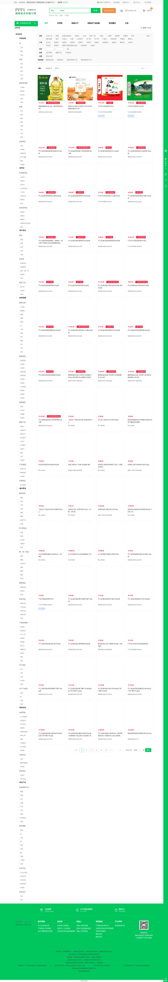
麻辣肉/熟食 (24, 732)
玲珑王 (77, 36)
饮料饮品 (22, 771)
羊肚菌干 (23, 445)
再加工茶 (22, 282)
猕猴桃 (22, 311)
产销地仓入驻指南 (44, 928)
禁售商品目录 (120, 925)
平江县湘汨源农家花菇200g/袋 (78, 285)
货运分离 (49, 56)
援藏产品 (59, 52)
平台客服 (148, 2)
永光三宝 (49, 36)
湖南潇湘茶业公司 (133, 739)
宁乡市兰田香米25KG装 (136, 106)
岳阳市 (88, 42)
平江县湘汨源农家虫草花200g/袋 (49, 644)
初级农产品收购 (94, 23)
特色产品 (22, 782)
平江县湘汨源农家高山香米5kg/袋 (49, 196)
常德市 (96, 42)
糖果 (21, 739)
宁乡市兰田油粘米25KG (106, 106)
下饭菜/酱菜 (23, 623)
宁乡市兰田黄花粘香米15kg (137, 240)
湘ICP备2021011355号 (74, 960)
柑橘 (21, 318)
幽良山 (130, 39)
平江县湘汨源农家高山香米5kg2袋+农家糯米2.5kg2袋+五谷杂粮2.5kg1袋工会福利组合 (80, 735)
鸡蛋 (21, 532)
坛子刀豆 (23, 634)
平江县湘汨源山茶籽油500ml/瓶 (138, 285)
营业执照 (100, 963)
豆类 (20, 59)
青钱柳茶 (23, 267)
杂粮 (20, 107)
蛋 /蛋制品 (23, 528)
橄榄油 (22, 219)
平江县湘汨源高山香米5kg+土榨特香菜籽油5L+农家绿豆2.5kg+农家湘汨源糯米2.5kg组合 (110, 735)
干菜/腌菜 (22, 464)
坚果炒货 (23, 720)
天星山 (64, 39)
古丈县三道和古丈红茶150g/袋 (108, 420)
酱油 (21, 830)
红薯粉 (22, 149)
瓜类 (21, 329)
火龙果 (22, 307)
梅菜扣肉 (23, 587)
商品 (52, 10)
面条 (21, 161)
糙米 (21, 122)
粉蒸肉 (22, 591)
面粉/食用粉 (23, 83)
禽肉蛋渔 (22, 488)
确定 (148, 750)
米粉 (21, 146)
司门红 (96, 39)
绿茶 (21, 243)
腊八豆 (22, 645)
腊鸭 (21, 571)
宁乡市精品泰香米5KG (46, 599)
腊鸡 (21, 567)
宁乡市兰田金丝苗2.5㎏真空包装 (109, 196)
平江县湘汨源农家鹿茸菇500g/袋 (109, 240)
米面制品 (22, 141)
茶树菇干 (23, 430)
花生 (21, 130)
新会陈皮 (23, 818)
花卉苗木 (22, 892)
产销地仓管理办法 (102, 925)
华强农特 (113, 39)
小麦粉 (22, 87)
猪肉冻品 (23, 603)
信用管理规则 (100, 931)
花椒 (21, 856)
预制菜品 (22, 583)
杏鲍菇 (22, 414)
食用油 (21, 168)
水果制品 (22, 481)
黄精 (21, 814)
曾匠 (57, 39)
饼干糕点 (23, 724)
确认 (68, 49)
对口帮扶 (49, 52)
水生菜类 (23, 387)
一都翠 (109, 36)
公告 (126, 23)
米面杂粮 (22, 38)
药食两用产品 (24, 787)
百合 (21, 810)
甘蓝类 (22, 368)
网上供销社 (71, 425)
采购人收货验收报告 (83, 928)
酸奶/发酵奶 (24, 763)
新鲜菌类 (22, 402)
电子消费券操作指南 (45, 931)
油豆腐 (22, 680)
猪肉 (21, 497)
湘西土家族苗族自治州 (69, 45)
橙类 (21, 322)
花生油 (22, 184)
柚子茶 (22, 287)
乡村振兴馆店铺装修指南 (66, 931)
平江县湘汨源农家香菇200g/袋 (48, 285)
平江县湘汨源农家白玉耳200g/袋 (139, 599)
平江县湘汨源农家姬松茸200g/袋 (79, 240)
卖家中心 (126, 2)
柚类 (21, 333)
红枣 (21, 806)
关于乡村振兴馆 (43, 925)
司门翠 (88, 39)
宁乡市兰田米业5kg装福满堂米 (138, 644)
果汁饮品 (23, 779)
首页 (46, 23)
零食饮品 (22, 707)
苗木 (21, 900)
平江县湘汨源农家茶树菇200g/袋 (79, 644)
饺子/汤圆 (23, 157)
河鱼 (21, 693)
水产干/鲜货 (23, 689)
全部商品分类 (25, 23)
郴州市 (122, 42)
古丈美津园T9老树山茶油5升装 (108, 554)
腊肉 (61, 15)
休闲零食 (22, 712)
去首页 (59, 2)
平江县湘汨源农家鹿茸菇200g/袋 (139, 330)
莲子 (21, 799)
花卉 (21, 896)
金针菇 (22, 410)
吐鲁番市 (84, 45)
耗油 (21, 849)
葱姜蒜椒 (23, 372)
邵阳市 (80, 42)
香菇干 (22, 426)
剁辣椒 (22, 638)
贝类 (21, 700)
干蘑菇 (66, 15)
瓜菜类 (22, 383)
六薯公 (104, 39)
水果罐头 (23, 743)
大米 (21, 47)
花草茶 (21, 259)
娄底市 (56, 45)
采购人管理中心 (104, 2)
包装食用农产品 (72, 60)
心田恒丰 (80, 39)
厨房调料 (22, 826)
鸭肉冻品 (23, 614)
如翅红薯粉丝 (66, 36)
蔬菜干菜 (23, 469)
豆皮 (21, 677)
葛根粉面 (23, 153)
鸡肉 (21, 509)
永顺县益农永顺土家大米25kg (108, 509)
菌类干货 (22, 422)
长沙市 (48, 42)
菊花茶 (22, 274)
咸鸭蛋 (22, 544)
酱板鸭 (22, 728)
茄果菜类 (23, 375)
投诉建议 (116, 2)
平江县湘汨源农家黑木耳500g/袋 (79, 196)
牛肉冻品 (23, 607)
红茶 (21, 247)
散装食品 (60, 60)
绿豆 (21, 64)
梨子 (21, 337)
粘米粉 (22, 95)
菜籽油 (51, 15)
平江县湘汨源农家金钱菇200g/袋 (49, 375)
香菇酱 (22, 642)
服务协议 (99, 934)
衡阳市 (72, 42)
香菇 (21, 406)
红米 (21, 111)
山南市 (92, 45)
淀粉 (21, 98)
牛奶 (21, 759)
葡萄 (21, 340)
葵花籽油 (23, 196)
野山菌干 (23, 438)
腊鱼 (21, 575)
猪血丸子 (23, 563)
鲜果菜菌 (22, 298)
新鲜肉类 (22, 493)
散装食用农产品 (86, 60)
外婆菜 (22, 627)
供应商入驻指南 (63, 925)
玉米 (21, 133)
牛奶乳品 (22, 755)
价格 (56, 68)
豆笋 (21, 673)
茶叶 (20, 235)
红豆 (21, 75)
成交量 (48, 68)
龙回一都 (92, 36)
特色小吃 (23, 735)
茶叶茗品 (22, 230)
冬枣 (21, 348)
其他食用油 (23, 208)
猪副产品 (23, 520)
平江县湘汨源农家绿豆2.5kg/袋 (108, 151)
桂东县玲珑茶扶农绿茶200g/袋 (48, 464)
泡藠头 (22, 653)
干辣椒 (22, 860)
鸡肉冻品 (23, 611)
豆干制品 (22, 665)
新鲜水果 (22, 303)
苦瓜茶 (22, 290)
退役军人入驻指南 (63, 928)
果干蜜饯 (23, 485)
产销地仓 (68, 52)
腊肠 (21, 560)
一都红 (101, 36)
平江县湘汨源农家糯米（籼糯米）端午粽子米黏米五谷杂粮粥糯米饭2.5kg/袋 (50, 243)
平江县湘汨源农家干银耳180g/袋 (109, 599)
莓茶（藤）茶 (24, 271)
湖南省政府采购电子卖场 (81, 957)
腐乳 (21, 657)
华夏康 (122, 39)
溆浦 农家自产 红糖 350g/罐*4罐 (79, 464)
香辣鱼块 (23, 631)
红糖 (21, 795)
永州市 (130, 42)
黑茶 (21, 239)
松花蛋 (22, 540)
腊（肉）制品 (24, 552)
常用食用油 (23, 173)
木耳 (21, 456)
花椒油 (22, 216)
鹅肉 (21, 516)
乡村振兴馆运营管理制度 (105, 928)
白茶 (21, 251)
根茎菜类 (23, 360)
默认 (39, 68)
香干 (21, 669)
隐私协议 (99, 937)
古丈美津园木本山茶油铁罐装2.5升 (79, 554)
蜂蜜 (21, 791)
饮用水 (22, 775)
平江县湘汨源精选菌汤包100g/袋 (49, 330)
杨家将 (117, 36)
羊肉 (21, 501)
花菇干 (22, 449)
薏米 (21, 115)
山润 (84, 36)
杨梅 (21, 314)
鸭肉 (21, 512)
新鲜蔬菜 (22, 356)
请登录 (65, 2)
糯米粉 (22, 91)
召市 (132, 36)
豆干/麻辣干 (24, 717)
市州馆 (59, 23)
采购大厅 (74, 23)
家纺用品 (23, 884)
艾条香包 (23, 880)
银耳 (21, 453)
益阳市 (114, 42)
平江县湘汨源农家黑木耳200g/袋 (109, 330)
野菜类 (22, 390)
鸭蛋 (21, 536)
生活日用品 (23, 872)
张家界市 (105, 42)
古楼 (71, 39)
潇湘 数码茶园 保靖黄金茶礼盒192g (140, 733)
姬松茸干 (23, 434)
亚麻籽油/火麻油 (25, 223)
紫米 (21, 118)
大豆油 (22, 192)
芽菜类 (22, 394)
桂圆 (21, 803)
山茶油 (22, 177)
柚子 (56, 15)
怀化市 (48, 45)
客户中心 (137, 2)
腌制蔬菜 (23, 472)
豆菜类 (22, 379)
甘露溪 (125, 36)
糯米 (21, 51)
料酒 (21, 845)
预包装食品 (50, 60)
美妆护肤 (23, 876)
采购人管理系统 (82, 931)
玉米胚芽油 (23, 188)
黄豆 (21, 67)
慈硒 (57, 36)
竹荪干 (22, 441)
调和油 (22, 199)
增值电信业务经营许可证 (73, 963)
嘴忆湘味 (49, 39)
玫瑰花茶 (23, 263)
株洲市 (56, 42)
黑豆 (21, 71)
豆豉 (21, 838)
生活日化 (22, 868)
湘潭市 (64, 42)
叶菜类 (22, 364)
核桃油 (22, 212)
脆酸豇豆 (23, 649)
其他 (21, 55)
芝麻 (21, 126)
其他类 (22, 164)
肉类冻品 (22, 599)
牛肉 (21, 505)
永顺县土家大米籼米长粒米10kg (138, 464)
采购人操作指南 (82, 925)
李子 (21, 344)
